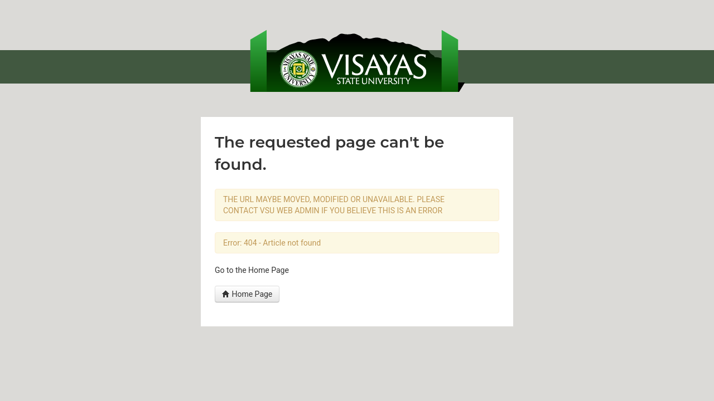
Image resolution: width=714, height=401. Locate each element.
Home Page (247, 294)
